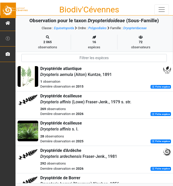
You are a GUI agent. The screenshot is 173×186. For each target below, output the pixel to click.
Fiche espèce (161, 86)
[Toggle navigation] (161, 9)
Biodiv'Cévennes (89, 9)
